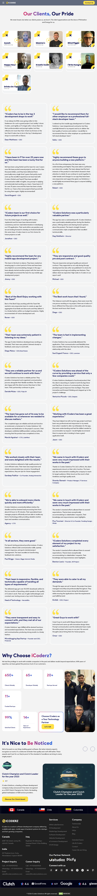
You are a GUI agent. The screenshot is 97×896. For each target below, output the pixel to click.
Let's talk (47, 727)
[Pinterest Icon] (72, 870)
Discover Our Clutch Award (15, 799)
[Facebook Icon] (51, 870)
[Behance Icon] (82, 870)
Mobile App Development (58, 831)
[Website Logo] (11, 2)
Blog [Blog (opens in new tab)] (73, 834)
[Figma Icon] (93, 870)
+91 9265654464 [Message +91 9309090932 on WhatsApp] (40, 869)
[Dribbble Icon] (77, 870)
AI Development (54, 828)
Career (79, 850)
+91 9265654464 (35, 866)
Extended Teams (78, 840)
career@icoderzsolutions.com (36, 874)
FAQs (74, 830)
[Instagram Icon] (61, 870)
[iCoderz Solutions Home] (11, 821)
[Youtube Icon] (88, 870)
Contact (75, 847)
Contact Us (89, 3)
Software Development (57, 835)
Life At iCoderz (77, 843)
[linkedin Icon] (67, 870)
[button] (85, 749)
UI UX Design (53, 845)
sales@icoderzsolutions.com (12, 874)
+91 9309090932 (17, 869)
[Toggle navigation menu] (3, 3)
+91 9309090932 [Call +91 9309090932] (12, 866)
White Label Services (56, 825)
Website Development (57, 838)
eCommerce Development (58, 841)
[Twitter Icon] (56, 870)
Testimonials (76, 824)
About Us (75, 827)
